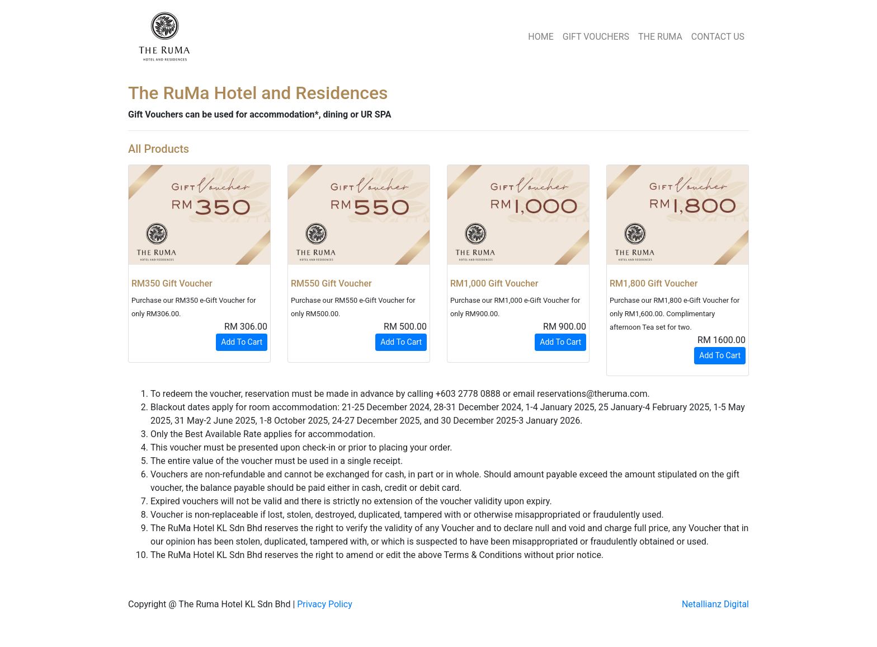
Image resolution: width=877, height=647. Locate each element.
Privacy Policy (324, 604)
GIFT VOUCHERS (596, 36)
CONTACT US (717, 36)
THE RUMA (660, 36)
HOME (540, 36)
